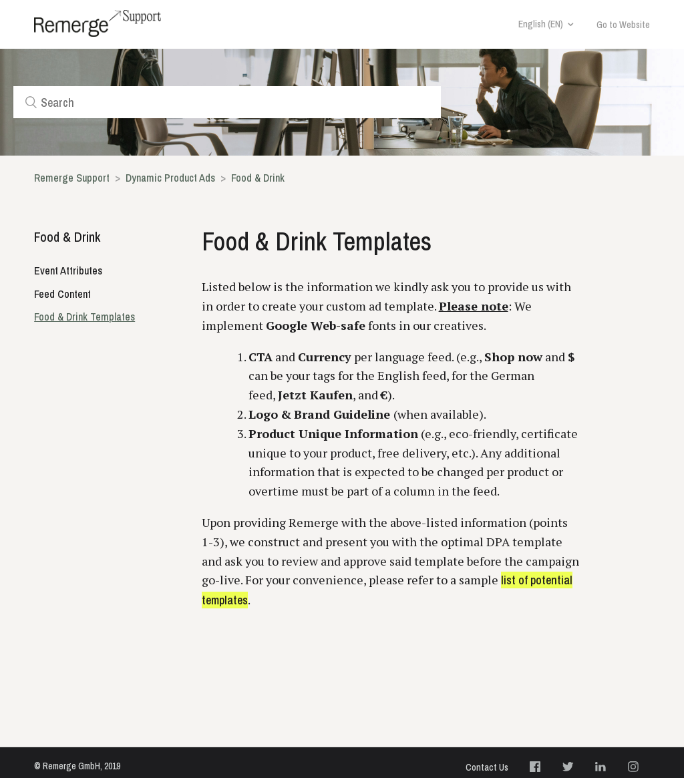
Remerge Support (72, 177)
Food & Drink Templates (84, 316)
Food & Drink (258, 177)
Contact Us (487, 767)
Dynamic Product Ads (172, 177)
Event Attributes (68, 270)
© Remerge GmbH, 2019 (77, 766)
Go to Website (623, 25)
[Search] (227, 102)
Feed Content (62, 293)
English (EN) (540, 24)
